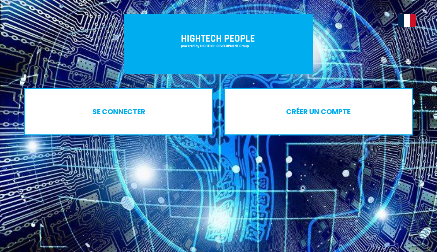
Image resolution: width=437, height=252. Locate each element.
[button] (403, 20)
